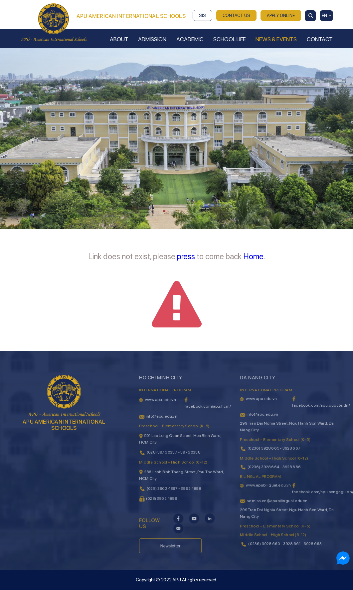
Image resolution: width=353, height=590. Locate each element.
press (186, 256)
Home (253, 256)
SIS (202, 15)
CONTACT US (236, 15)
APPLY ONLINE (281, 15)
